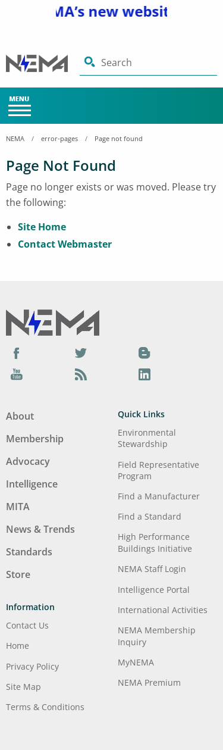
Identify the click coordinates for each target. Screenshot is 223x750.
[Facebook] (17, 353)
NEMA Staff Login (152, 568)
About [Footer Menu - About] (20, 416)
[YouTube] (17, 374)
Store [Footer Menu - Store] (18, 574)
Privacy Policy (32, 666)
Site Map (23, 686)
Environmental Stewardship (147, 438)
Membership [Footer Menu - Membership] (35, 438)
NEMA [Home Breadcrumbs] (15, 138)
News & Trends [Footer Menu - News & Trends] (40, 529)
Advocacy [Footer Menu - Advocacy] (28, 461)
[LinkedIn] (144, 374)
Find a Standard (149, 516)
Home (17, 645)
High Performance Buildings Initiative (155, 542)
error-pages (59, 138)
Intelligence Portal (154, 589)
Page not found (119, 138)
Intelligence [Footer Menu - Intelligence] (32, 483)
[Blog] (144, 353)
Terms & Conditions (45, 706)
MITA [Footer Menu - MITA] (18, 506)
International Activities (163, 609)
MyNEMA (136, 662)
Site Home (42, 226)
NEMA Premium (149, 682)
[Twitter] (81, 353)
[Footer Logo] (52, 321)
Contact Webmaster (65, 244)
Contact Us (27, 625)
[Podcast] (81, 374)
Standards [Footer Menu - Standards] (29, 551)
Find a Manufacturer (159, 496)
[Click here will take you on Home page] (43, 63)
